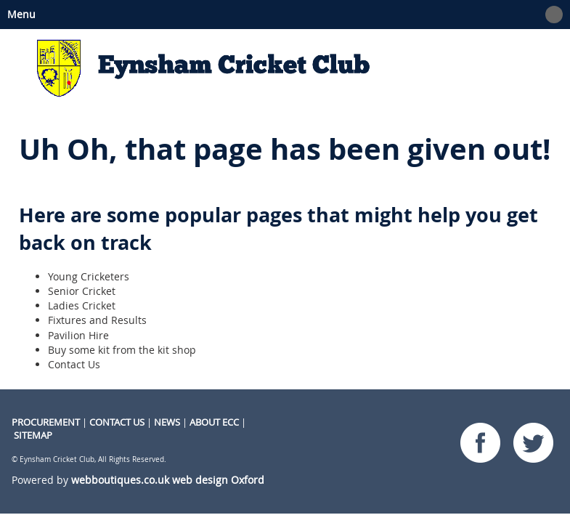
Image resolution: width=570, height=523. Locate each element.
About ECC (214, 422)
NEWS (167, 422)
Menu (281, 14)
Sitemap (33, 435)
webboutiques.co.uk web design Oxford (167, 480)
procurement (46, 422)
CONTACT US (116, 422)
